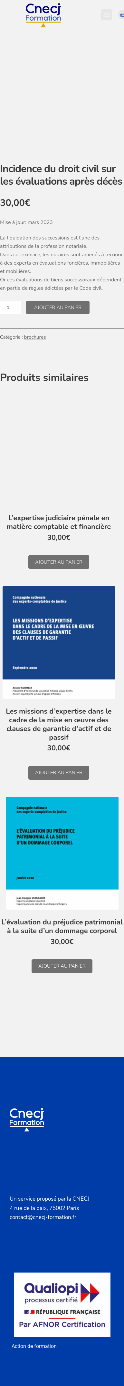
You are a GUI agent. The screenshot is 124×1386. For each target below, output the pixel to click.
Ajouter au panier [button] (58, 562)
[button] (106, 14)
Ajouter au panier (57, 307)
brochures (35, 337)
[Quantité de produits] (10, 308)
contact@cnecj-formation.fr (43, 1217)
